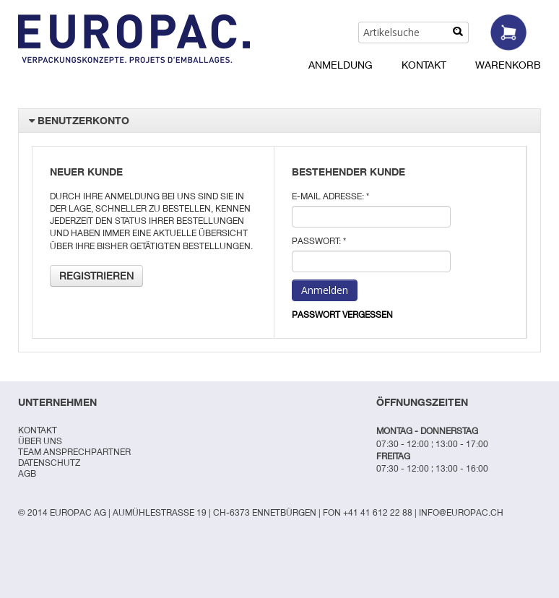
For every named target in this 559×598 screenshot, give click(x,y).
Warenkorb (508, 64)
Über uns (40, 441)
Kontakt (424, 64)
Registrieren (96, 275)
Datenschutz (49, 462)
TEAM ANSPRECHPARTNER (74, 451)
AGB (27, 473)
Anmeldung (340, 64)
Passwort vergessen (342, 314)
